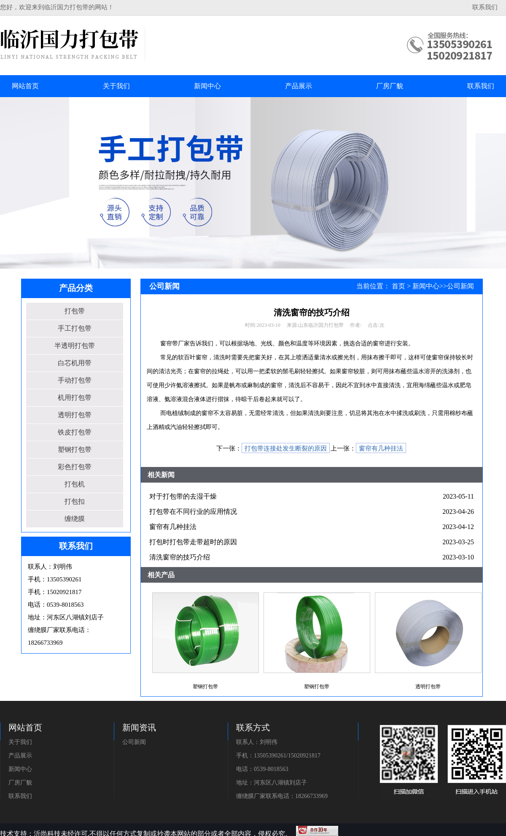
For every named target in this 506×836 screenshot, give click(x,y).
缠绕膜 (75, 518)
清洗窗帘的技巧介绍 (179, 557)
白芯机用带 (75, 362)
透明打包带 (75, 414)
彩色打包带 (75, 466)
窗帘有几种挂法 (381, 448)
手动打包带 (75, 380)
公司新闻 (460, 286)
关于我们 (20, 742)
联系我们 (485, 7)
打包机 (75, 484)
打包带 (75, 311)
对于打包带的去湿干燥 (183, 496)
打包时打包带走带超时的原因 (193, 542)
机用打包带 (75, 397)
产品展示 (20, 755)
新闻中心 (425, 286)
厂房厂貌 (20, 782)
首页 (398, 286)
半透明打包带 (74, 345)
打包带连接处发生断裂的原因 (286, 448)
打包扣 (75, 501)
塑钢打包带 (75, 449)
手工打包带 (75, 328)
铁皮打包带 (75, 432)
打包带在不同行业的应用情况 (193, 511)
